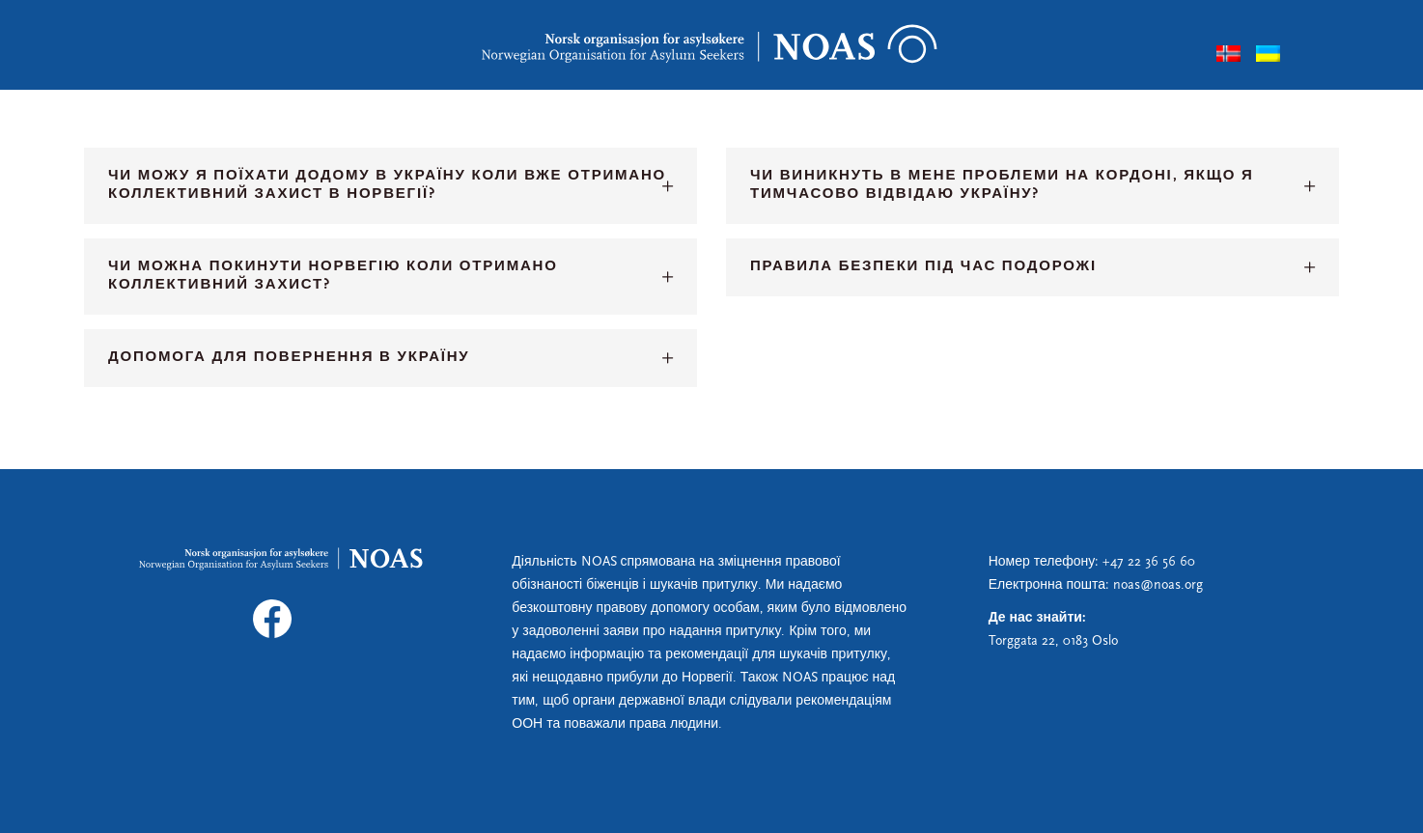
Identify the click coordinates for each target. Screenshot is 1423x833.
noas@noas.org (1158, 585)
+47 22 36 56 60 (1148, 562)
